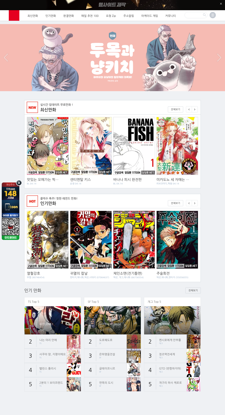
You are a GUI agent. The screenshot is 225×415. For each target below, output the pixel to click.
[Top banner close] (221, 3)
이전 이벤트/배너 (5, 51)
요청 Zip (111, 15)
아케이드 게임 (149, 15)
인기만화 (50, 15)
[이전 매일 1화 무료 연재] (189, 103)
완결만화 (68, 15)
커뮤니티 (170, 15)
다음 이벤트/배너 (219, 51)
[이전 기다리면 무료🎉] (189, 197)
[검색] (196, 14)
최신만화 (32, 15)
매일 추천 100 (90, 15)
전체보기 (175, 103)
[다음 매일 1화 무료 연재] (195, 103)
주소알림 (128, 15)
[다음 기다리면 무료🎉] (195, 197)
